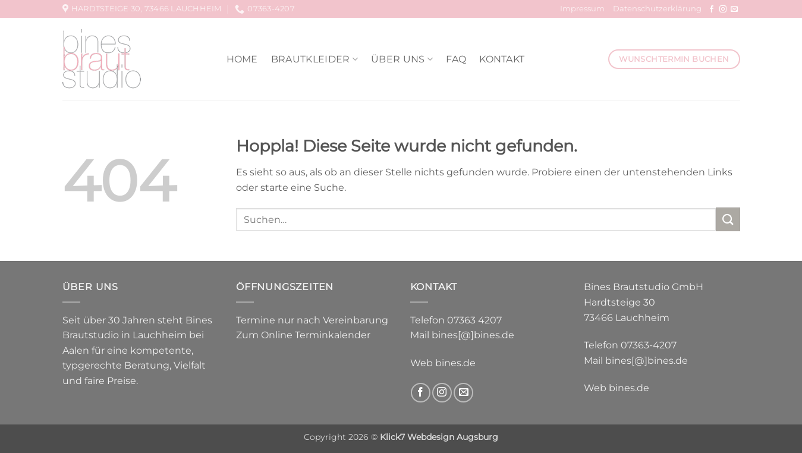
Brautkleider (314, 59)
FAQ (456, 59)
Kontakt (501, 59)
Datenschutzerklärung (657, 8)
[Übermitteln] (728, 219)
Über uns (402, 59)
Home (242, 59)
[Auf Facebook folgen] (711, 9)
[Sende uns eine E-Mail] (734, 9)
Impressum (582, 8)
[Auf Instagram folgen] (722, 9)
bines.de (455, 363)
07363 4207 (474, 320)
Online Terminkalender (315, 335)
